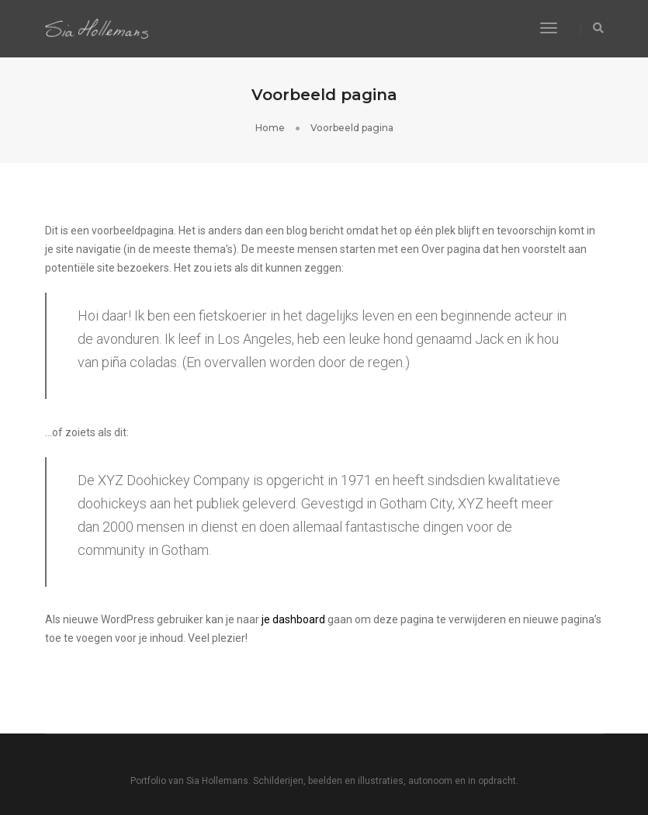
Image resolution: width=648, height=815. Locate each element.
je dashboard (293, 619)
